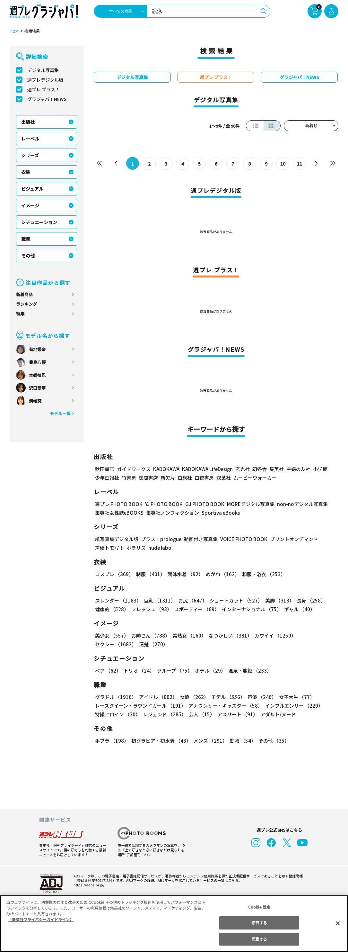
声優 (261, 697)
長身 (309, 601)
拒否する (259, 922)
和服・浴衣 (262, 574)
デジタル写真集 (43, 70)
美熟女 (188, 636)
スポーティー (196, 609)
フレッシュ (151, 609)
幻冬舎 (261, 469)
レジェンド (164, 715)
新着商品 (24, 294)
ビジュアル (32, 189)
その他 (28, 255)
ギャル (299, 609)
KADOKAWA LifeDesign (209, 469)
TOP (13, 31)
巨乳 (159, 601)
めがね (222, 574)
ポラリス (136, 548)
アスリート (237, 715)
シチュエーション (39, 222)
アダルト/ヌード (277, 715)
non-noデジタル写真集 (305, 504)
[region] (174, 923)
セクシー (115, 645)
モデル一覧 (60, 413)
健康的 (111, 609)
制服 (150, 574)
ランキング (26, 304)
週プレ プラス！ (43, 89)
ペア (108, 671)
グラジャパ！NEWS (47, 99)
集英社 (278, 469)
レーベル (30, 138)
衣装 (25, 172)
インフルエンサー (294, 706)
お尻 (191, 601)
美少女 (111, 636)
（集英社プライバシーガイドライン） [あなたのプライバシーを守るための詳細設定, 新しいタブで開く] (41, 919)
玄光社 (244, 469)
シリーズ (30, 155)
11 (299, 164)
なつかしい (229, 636)
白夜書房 (204, 478)
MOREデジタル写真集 (254, 504)
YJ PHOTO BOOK (165, 504)
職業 (25, 239)
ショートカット (234, 601)
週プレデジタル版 (45, 80)
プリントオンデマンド (293, 539)
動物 (242, 741)
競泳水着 (185, 574)
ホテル (210, 671)
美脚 (278, 601)
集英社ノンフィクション (172, 513)
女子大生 (295, 697)
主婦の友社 (300, 469)
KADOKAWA (167, 469)
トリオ (139, 671)
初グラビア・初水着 (161, 741)
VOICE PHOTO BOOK (242, 539)
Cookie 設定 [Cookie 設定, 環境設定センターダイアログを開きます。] (259, 907)
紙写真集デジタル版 (116, 539)
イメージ (30, 205)
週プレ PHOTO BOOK (119, 504)
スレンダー (118, 601)
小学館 (322, 469)
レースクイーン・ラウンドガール (140, 706)
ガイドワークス (134, 469)
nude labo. (159, 548)
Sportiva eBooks (219, 513)
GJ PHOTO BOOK (207, 504)
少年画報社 (107, 478)
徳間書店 (148, 478)
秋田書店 (104, 469)
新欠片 (168, 478)
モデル (227, 697)
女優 (193, 697)
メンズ (210, 741)
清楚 (153, 645)
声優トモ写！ (109, 548)
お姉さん (150, 636)
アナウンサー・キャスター (226, 706)
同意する (259, 939)
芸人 (201, 715)
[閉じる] (338, 923)
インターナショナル (252, 609)
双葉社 (223, 478)
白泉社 (185, 478)
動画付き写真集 (198, 539)
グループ (175, 671)
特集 (20, 314)
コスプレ (114, 574)
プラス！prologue (160, 539)
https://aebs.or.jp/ (87, 885)
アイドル (158, 697)
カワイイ (274, 636)
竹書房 (129, 478)
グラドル (115, 697)
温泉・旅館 (249, 671)
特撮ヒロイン (117, 715)
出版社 (28, 122)
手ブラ (111, 741)
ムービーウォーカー (255, 478)
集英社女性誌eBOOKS (119, 513)
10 (282, 164)
